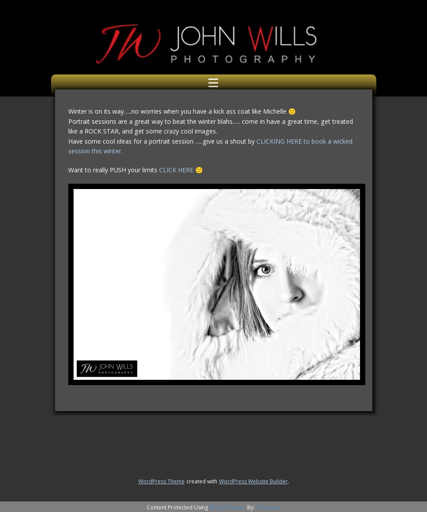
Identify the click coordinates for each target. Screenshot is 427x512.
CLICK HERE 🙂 (181, 170)
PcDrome (267, 507)
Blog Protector (227, 507)
